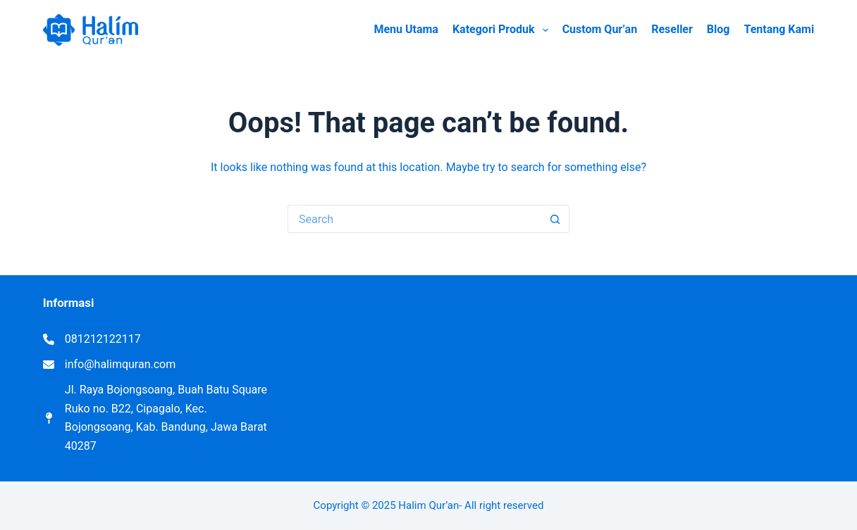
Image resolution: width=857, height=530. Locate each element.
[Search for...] (414, 219)
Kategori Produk (503, 30)
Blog (718, 29)
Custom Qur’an (600, 29)
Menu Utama (406, 29)
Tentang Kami (779, 29)
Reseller (672, 29)
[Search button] (555, 219)
